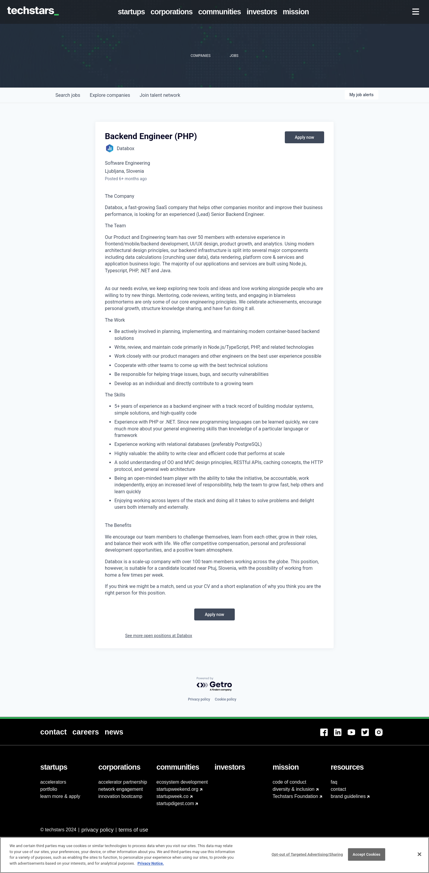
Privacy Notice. (150, 866)
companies (110, 95)
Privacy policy (199, 699)
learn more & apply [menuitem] (60, 796)
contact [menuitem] (338, 789)
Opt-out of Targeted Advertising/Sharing (307, 858)
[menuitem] (132, 12)
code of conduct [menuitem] (289, 782)
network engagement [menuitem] (120, 789)
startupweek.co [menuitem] (172, 796)
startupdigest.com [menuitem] (175, 803)
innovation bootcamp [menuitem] (120, 796)
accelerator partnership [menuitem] (122, 782)
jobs (67, 95)
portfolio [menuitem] (48, 789)
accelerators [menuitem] (53, 782)
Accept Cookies (366, 858)
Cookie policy (225, 699)
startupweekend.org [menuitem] (177, 789)
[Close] (419, 857)
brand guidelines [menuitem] (348, 796)
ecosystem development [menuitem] (182, 782)
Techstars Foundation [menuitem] (295, 796)
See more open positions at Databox (158, 635)
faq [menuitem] (334, 782)
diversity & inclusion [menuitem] (294, 789)
